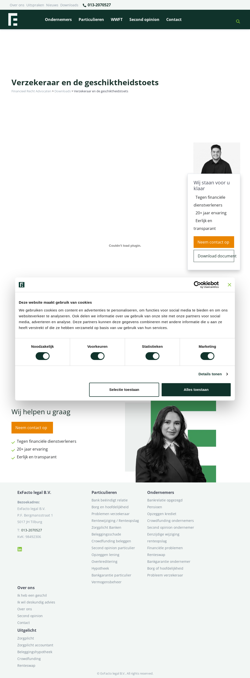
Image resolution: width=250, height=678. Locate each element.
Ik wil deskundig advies (36, 602)
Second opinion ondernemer (170, 527)
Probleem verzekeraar (165, 575)
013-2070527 (96, 5)
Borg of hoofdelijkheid (165, 568)
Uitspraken (35, 5)
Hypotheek (100, 568)
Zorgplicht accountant (35, 645)
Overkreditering (104, 561)
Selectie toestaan (124, 389)
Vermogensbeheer (107, 582)
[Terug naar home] (13, 19)
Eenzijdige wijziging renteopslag (163, 537)
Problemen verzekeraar (111, 513)
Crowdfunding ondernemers (170, 520)
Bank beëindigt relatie (110, 500)
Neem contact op (213, 242)
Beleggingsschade (106, 534)
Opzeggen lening (105, 554)
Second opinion (144, 19)
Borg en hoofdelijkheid (110, 507)
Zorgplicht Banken (106, 527)
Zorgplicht (25, 638)
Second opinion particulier (113, 548)
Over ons (17, 5)
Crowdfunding (29, 658)
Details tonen (210, 374)
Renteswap (156, 554)
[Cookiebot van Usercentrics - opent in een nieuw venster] (197, 284)
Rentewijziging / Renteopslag (115, 520)
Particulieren (91, 19)
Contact (174, 19)
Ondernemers (58, 19)
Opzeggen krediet (161, 513)
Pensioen (154, 507)
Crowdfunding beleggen (111, 541)
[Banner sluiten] (229, 284)
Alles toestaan (196, 389)
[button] (236, 19)
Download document (216, 256)
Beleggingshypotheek (34, 652)
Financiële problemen (165, 548)
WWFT (117, 19)
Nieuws (52, 5)
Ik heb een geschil (32, 595)
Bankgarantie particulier (111, 575)
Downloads (69, 5)
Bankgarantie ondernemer (168, 561)
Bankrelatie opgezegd (165, 500)
